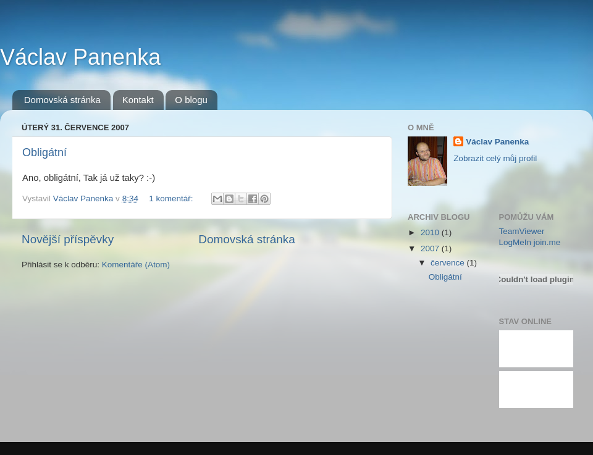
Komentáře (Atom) (136, 264)
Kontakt (138, 99)
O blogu (191, 99)
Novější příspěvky (68, 239)
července (449, 262)
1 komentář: (172, 198)
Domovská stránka (62, 99)
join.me (547, 242)
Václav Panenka (80, 57)
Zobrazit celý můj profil (495, 158)
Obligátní (44, 152)
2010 (431, 232)
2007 (431, 248)
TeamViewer (522, 231)
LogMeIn (515, 242)
